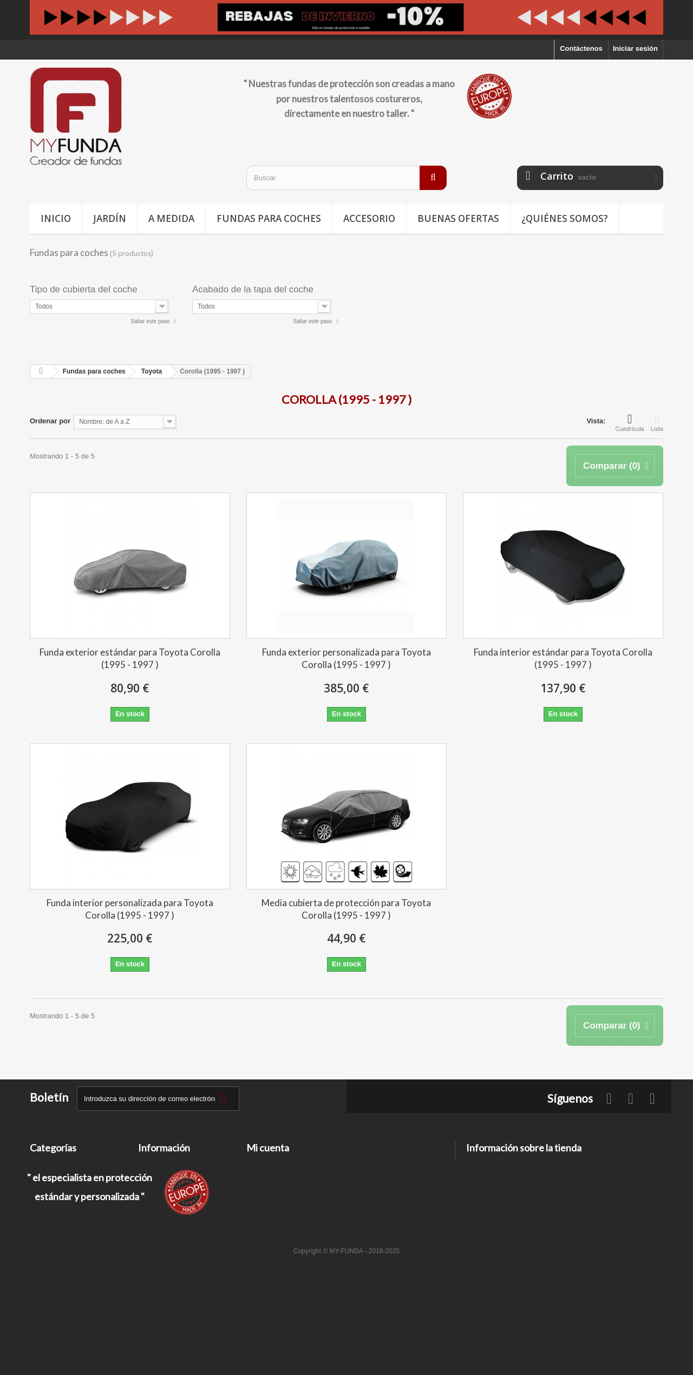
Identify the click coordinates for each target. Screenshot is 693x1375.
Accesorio (369, 218)
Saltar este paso (150, 321)
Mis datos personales (282, 1207)
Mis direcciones (272, 1193)
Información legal (167, 1193)
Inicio (56, 218)
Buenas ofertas (458, 218)
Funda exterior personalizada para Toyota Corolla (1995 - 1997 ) (346, 658)
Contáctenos (581, 48)
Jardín (109, 218)
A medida (171, 218)
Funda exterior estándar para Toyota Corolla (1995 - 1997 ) (130, 658)
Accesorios (49, 1221)
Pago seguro (159, 1231)
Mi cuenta (267, 1148)
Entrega (151, 1179)
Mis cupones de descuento (291, 1221)
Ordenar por (50, 421)
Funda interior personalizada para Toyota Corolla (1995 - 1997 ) (130, 909)
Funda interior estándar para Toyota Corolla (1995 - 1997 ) (563, 658)
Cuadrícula (630, 422)
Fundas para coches (269, 218)
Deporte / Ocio (54, 1193)
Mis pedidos (266, 1165)
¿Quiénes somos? (564, 218)
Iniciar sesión (635, 48)
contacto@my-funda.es (543, 1205)
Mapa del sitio (161, 1245)
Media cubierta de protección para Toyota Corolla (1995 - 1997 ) (346, 909)
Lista (657, 422)
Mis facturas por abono (285, 1179)
